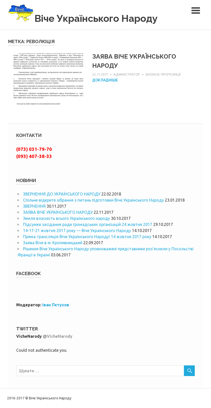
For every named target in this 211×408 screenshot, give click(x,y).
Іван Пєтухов (55, 305)
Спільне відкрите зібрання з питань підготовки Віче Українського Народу (93, 200)
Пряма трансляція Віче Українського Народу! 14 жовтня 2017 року (87, 236)
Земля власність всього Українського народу (66, 218)
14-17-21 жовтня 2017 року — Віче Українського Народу (77, 230)
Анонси (152, 74)
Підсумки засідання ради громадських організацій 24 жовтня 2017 (87, 224)
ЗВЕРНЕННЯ (34, 206)
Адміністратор (126, 74)
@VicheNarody (57, 336)
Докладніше (105, 80)
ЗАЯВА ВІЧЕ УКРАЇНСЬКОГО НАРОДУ (58, 212)
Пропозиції (171, 74)
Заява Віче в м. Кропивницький (52, 242)
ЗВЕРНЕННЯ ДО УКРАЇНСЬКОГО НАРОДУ (61, 194)
